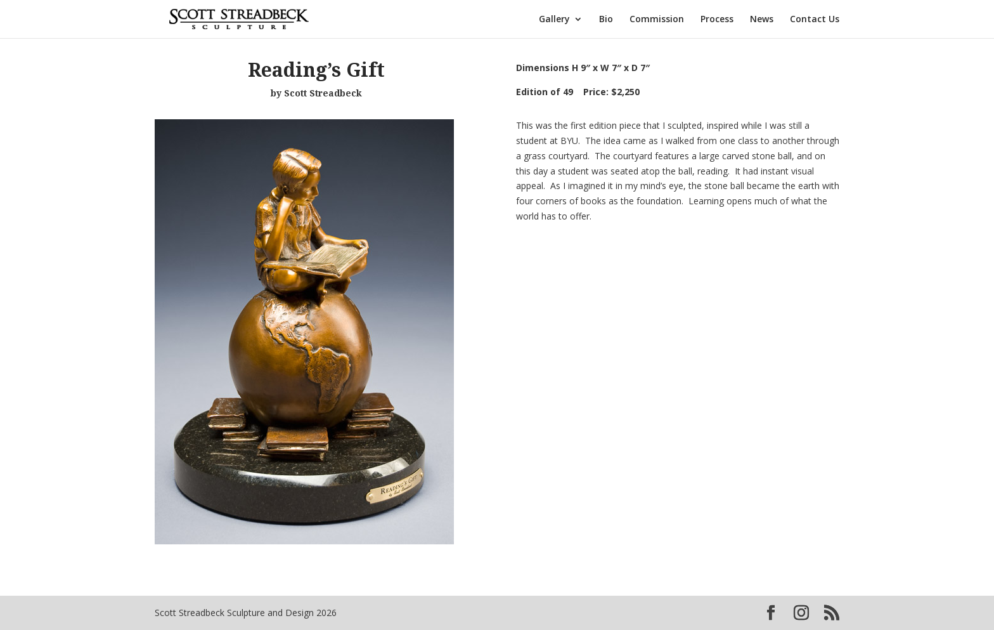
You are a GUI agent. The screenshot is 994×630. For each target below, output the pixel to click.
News (761, 20)
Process (716, 20)
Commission (656, 20)
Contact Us (814, 20)
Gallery (554, 20)
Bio (606, 20)
